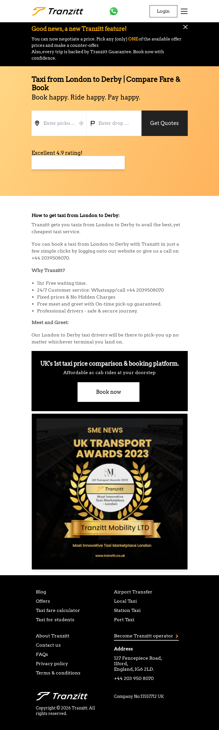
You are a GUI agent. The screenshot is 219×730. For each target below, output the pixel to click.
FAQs (42, 654)
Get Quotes (164, 123)
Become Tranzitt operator (146, 636)
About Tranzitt (52, 636)
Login (163, 11)
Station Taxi (127, 610)
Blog (41, 592)
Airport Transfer (133, 592)
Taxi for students (55, 619)
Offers (43, 601)
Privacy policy (52, 663)
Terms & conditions (58, 673)
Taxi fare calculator (58, 610)
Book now (108, 392)
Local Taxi (125, 601)
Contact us (48, 645)
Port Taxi (124, 619)
